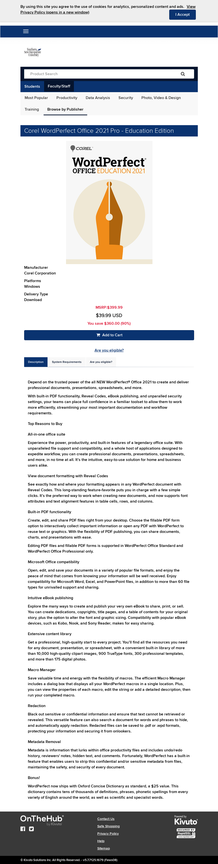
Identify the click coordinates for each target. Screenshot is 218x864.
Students (32, 86)
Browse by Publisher (65, 109)
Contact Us (106, 819)
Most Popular (36, 97)
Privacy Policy (108, 833)
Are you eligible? (109, 350)
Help (100, 841)
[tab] (36, 362)
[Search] (183, 74)
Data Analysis (98, 97)
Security (125, 97)
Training (32, 109)
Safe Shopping (108, 826)
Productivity (66, 97)
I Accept (185, 14)
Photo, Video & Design (161, 97)
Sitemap (103, 848)
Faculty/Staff (59, 86)
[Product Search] (98, 74)
